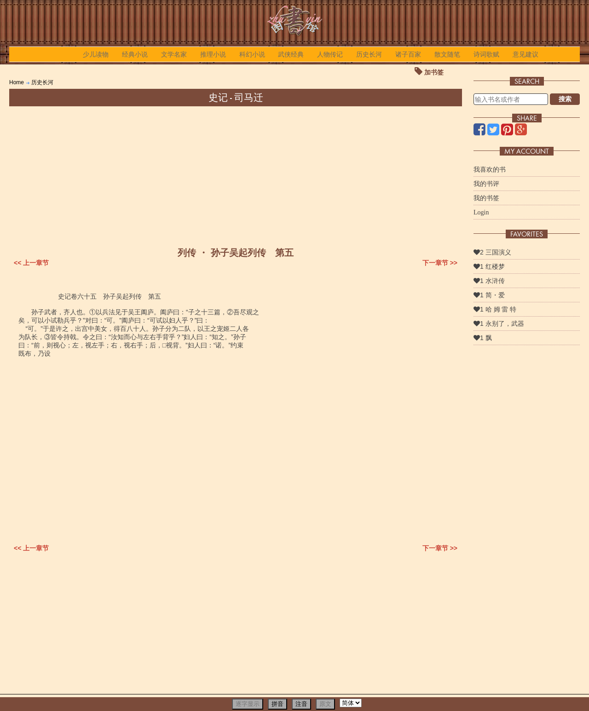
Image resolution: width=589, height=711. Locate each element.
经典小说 (135, 54)
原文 (325, 703)
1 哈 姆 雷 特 (495, 309)
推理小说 (213, 54)
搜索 (565, 99)
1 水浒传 (489, 280)
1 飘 (483, 337)
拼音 (277, 703)
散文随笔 (447, 54)
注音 (301, 703)
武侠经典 (291, 54)
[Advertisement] (235, 175)
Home (16, 82)
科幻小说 (252, 54)
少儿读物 (96, 54)
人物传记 (330, 54)
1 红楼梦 (489, 266)
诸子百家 (408, 54)
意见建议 (525, 54)
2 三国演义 (492, 252)
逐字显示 (248, 703)
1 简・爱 (489, 295)
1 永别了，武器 (499, 323)
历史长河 (369, 54)
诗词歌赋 (486, 54)
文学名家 (174, 54)
